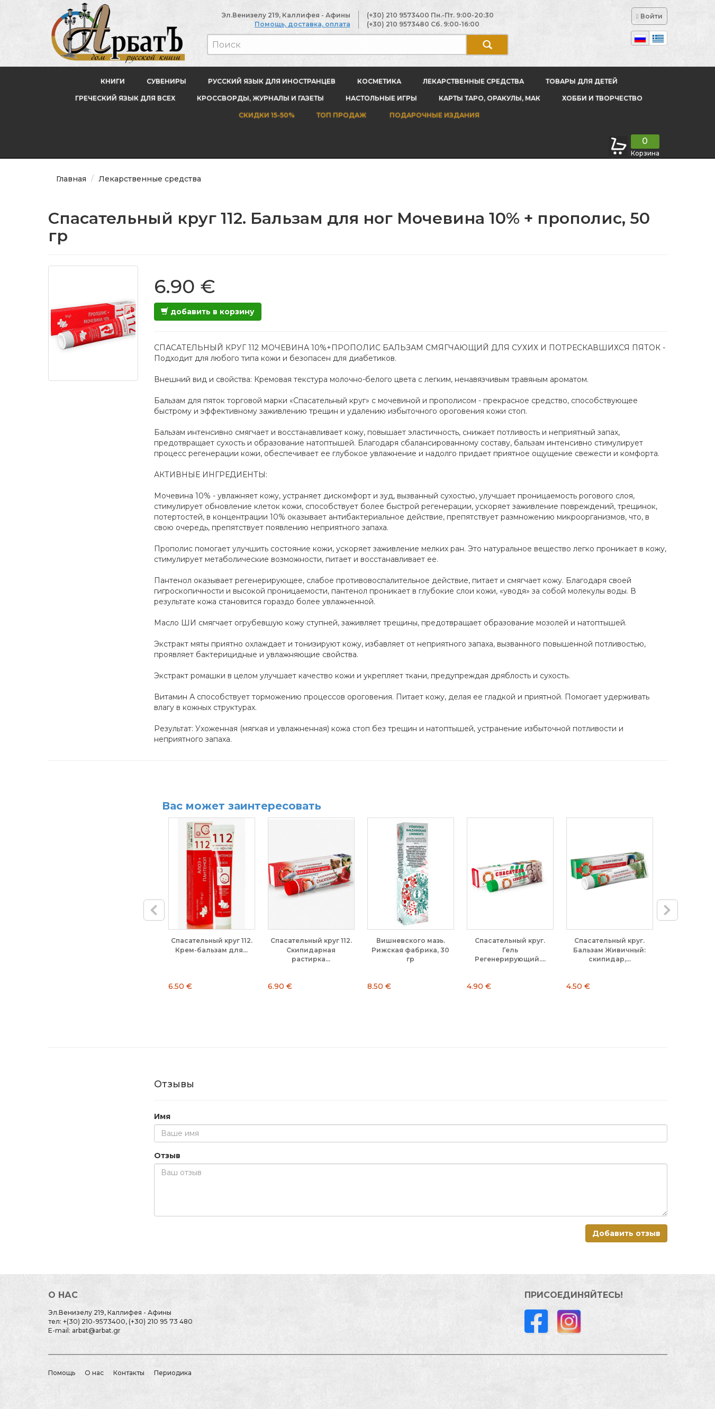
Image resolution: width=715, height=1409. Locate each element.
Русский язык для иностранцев (272, 81)
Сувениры (166, 81)
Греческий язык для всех (125, 98)
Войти (649, 16)
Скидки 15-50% (267, 115)
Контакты (128, 1373)
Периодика (173, 1373)
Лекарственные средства (473, 81)
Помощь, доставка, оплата (302, 24)
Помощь (61, 1373)
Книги (113, 81)
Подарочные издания (433, 115)
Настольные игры (381, 98)
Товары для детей (582, 81)
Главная (71, 179)
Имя (162, 1116)
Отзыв (167, 1155)
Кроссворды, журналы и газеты (260, 98)
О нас (94, 1373)
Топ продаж (341, 115)
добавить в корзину (208, 311)
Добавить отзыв (626, 1233)
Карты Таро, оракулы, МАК (489, 98)
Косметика (379, 81)
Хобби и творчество (602, 98)
